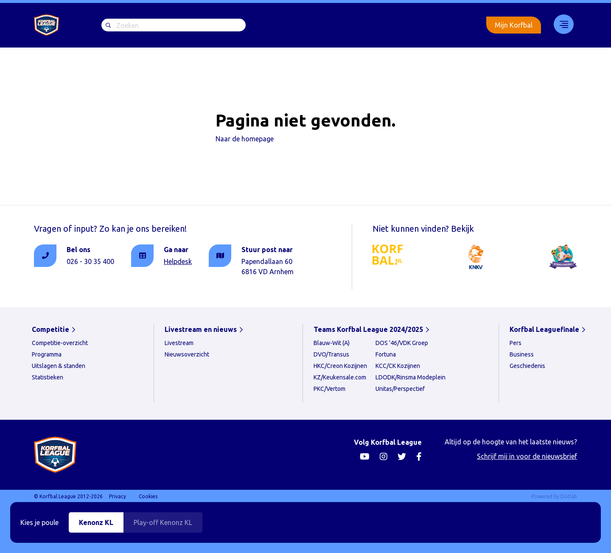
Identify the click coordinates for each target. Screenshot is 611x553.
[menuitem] (347, 25)
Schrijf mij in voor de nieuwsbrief (527, 456)
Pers (515, 343)
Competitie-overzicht (60, 343)
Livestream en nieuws (201, 329)
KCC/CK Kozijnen (398, 365)
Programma (47, 354)
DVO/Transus (331, 354)
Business (522, 354)
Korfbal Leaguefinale (426, 24)
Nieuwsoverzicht (187, 354)
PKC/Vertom (329, 388)
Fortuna (386, 354)
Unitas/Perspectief (400, 388)
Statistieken (47, 377)
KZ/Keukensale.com (340, 377)
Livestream (347, 24)
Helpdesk (178, 261)
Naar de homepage (245, 139)
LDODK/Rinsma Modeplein (411, 377)
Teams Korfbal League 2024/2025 (368, 329)
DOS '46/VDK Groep (402, 343)
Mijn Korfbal (514, 25)
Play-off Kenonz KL (163, 522)
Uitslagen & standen (58, 365)
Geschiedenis (527, 365)
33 (561, 24)
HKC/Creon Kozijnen (340, 365)
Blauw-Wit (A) (332, 343)
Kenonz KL (96, 522)
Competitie (50, 329)
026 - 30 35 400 (90, 261)
